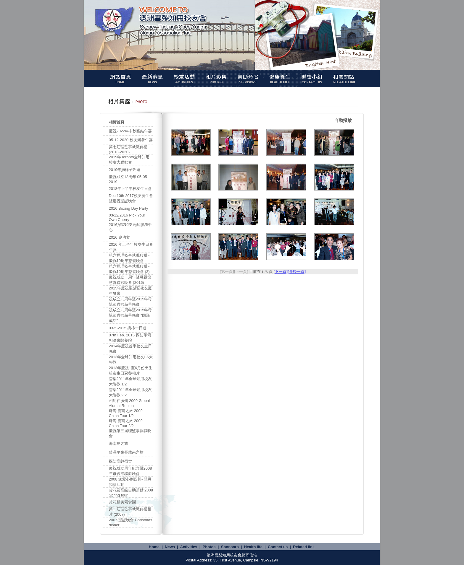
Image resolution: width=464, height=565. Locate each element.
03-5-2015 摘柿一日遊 (128, 328)
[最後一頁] (297, 271)
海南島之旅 (118, 443)
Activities (188, 547)
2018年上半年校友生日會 (130, 188)
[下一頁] (280, 271)
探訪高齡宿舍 (120, 461)
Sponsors (230, 547)
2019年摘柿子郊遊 (125, 169)
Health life (253, 547)
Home (154, 547)
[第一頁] (227, 271)
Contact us (278, 547)
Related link (304, 547)
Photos (209, 547)
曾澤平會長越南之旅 (126, 452)
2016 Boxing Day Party (128, 208)
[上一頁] (241, 271)
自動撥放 (343, 120)
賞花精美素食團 (122, 502)
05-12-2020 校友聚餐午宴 (131, 140)
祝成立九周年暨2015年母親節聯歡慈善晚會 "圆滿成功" (130, 315)
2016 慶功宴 (119, 237)
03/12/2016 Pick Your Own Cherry (127, 217)
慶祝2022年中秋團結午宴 (130, 131)
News (170, 547)
